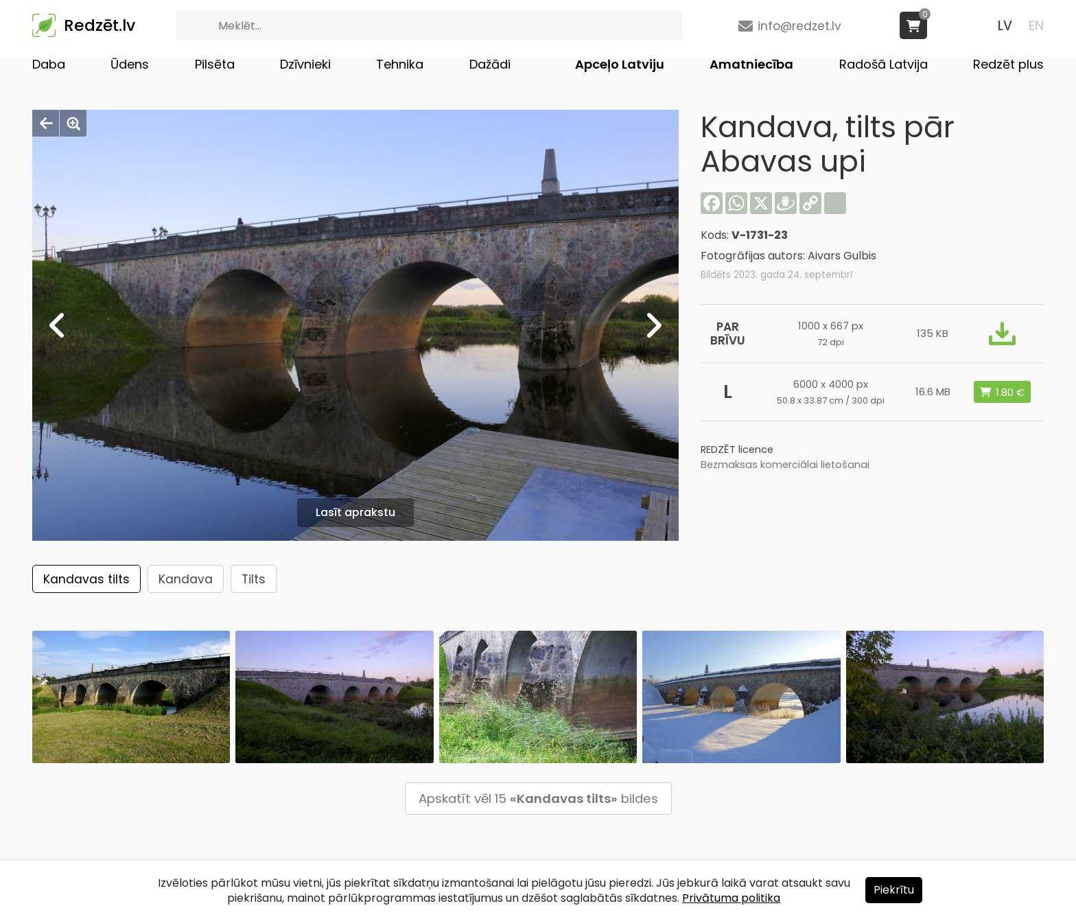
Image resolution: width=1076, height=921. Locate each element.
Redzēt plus (1008, 64)
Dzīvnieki (305, 64)
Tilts (254, 579)
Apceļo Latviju (619, 64)
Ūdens (129, 64)
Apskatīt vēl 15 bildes (538, 798)
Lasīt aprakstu (355, 512)
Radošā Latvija (883, 64)
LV (1005, 25)
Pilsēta (215, 64)
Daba (48, 64)
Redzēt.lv (99, 25)
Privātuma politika (731, 898)
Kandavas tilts (86, 579)
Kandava (186, 579)
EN (1036, 25)
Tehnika (399, 64)
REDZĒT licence (737, 449)
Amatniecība (751, 64)
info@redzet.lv (799, 26)
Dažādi (490, 64)
